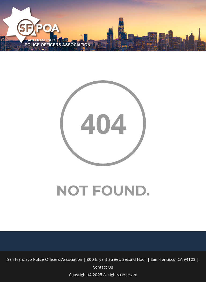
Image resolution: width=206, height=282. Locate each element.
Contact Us (103, 267)
